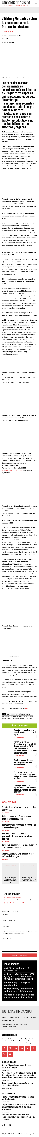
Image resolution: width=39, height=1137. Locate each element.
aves (8, 714)
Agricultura (6, 1102)
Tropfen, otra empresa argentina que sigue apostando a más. (18, 1098)
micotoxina (21, 718)
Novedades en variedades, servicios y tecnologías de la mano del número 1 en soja (18, 1115)
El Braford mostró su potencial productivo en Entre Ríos (19, 808)
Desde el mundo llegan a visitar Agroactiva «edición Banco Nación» (24, 762)
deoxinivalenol (25, 714)
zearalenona (29, 718)
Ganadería (5, 812)
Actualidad (5, 1112)
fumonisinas (5, 716)
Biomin (27, 708)
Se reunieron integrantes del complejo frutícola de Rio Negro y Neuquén (29, 878)
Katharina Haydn (28, 716)
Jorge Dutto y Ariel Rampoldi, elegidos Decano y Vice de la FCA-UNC (10, 879)
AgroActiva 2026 (19, 737)
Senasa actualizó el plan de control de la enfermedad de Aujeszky (18, 855)
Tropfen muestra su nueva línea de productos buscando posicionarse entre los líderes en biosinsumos (19, 1106)
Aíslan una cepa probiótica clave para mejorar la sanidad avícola (17, 817)
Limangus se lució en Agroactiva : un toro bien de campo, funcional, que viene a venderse (25, 788)
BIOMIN (13, 714)
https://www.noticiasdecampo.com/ (12, 897)
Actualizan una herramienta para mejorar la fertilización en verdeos (19, 846)
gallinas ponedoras (16, 716)
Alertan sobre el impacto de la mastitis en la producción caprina (19, 826)
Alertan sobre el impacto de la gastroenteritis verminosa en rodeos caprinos (17, 836)
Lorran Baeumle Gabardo (9, 718)
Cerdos (18, 714)
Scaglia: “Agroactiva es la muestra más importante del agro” (25, 732)
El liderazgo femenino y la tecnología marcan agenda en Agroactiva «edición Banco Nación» (25, 775)
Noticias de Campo (14, 35)
